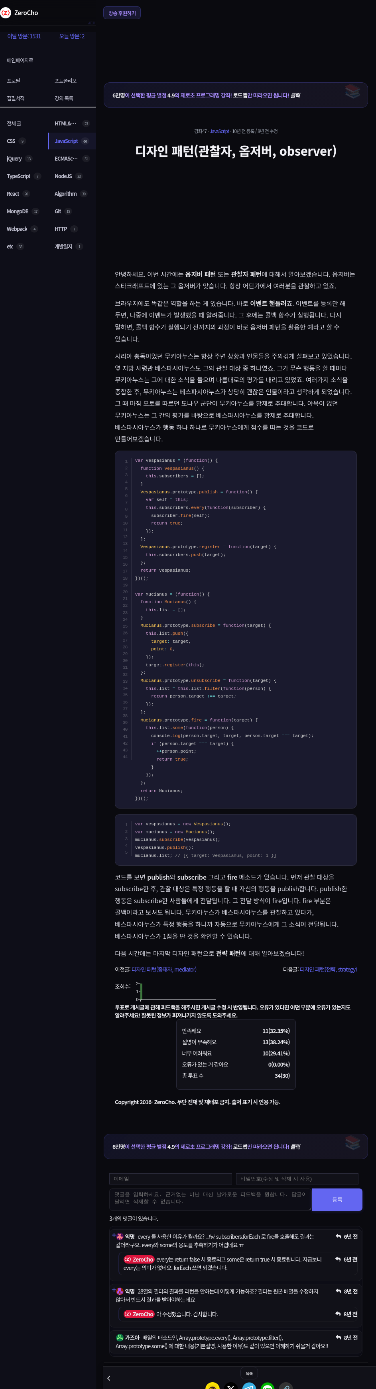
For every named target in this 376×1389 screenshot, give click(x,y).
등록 (337, 1199)
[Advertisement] (236, 46)
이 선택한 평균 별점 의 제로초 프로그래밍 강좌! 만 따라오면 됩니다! (205, 95)
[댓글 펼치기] (113, 1235)
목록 (249, 1373)
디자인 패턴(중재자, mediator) (163, 969)
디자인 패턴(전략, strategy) (328, 969)
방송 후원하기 (122, 13)
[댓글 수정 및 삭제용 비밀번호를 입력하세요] (297, 1178)
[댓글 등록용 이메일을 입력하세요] (170, 1178)
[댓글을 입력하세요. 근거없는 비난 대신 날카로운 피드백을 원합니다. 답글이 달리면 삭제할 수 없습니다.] (210, 1199)
